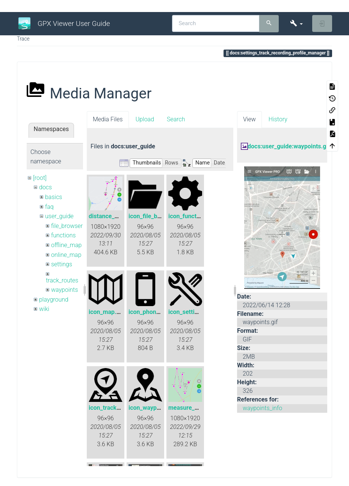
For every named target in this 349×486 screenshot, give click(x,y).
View (249, 119)
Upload (145, 119)
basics (53, 197)
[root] (40, 177)
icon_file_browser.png (157, 216)
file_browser (67, 225)
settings (61, 264)
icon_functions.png (194, 216)
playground (53, 299)
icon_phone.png (149, 311)
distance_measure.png (119, 216)
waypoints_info (262, 408)
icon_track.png (108, 407)
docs (45, 187)
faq (49, 206)
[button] (296, 23)
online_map (66, 254)
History (278, 119)
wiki (44, 308)
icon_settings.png (192, 311)
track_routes (62, 280)
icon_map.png (108, 311)
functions (63, 235)
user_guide (59, 216)
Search (176, 119)
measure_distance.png (199, 407)
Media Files (108, 119)
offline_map (66, 245)
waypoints (64, 289)
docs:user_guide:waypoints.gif (289, 146)
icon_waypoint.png (153, 407)
